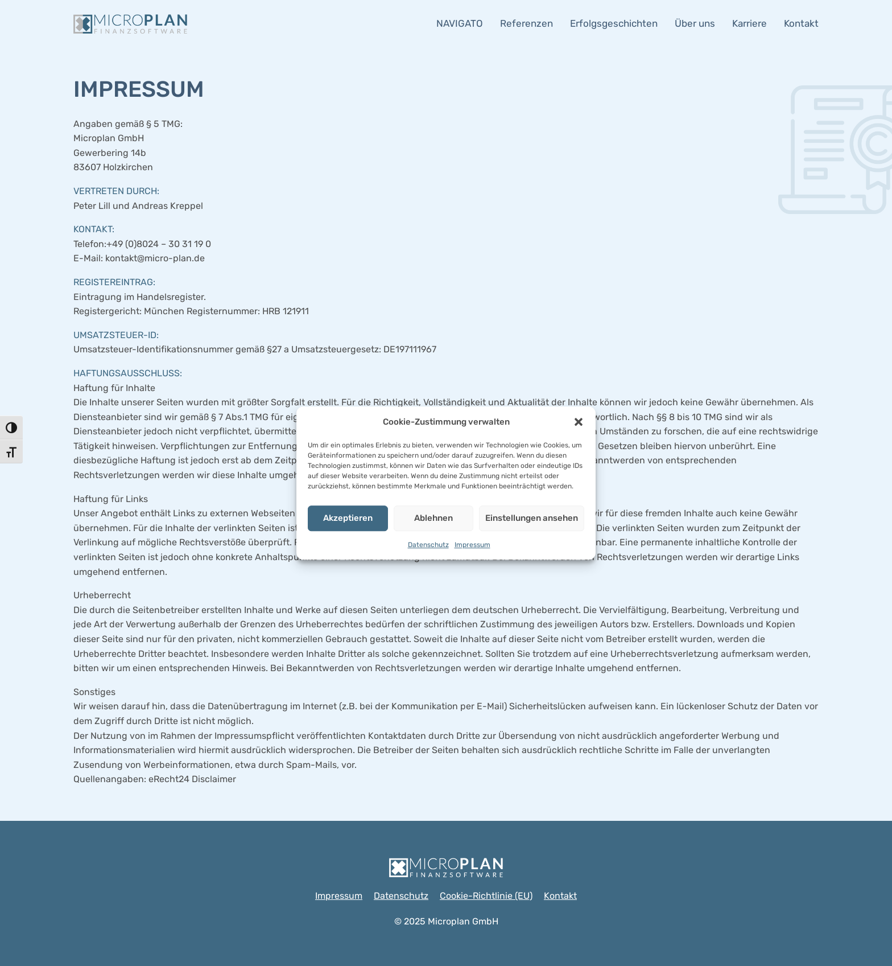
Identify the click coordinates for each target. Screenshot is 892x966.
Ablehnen (433, 518)
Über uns (695, 23)
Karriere (749, 23)
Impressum (472, 545)
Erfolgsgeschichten (614, 23)
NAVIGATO (459, 23)
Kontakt (801, 23)
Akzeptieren (348, 518)
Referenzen (526, 23)
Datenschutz (428, 545)
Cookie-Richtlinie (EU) (486, 895)
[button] (578, 421)
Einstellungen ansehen (531, 518)
